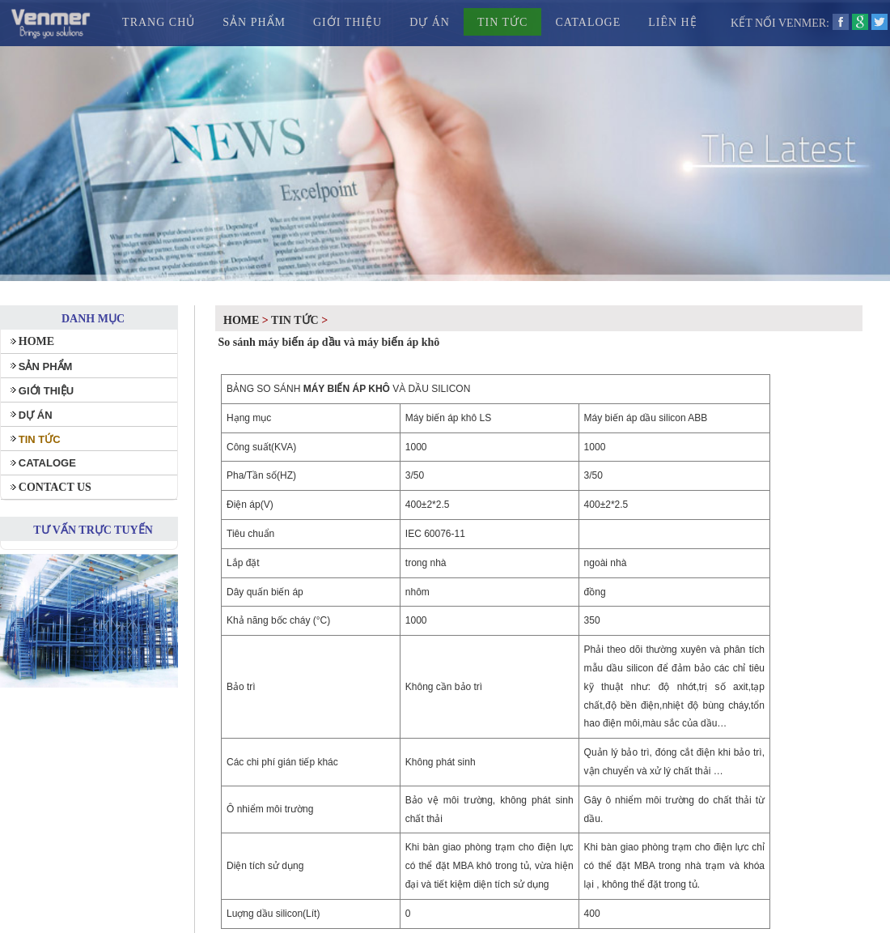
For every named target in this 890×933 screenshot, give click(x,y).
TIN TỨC (502, 22)
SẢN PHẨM (254, 22)
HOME (36, 341)
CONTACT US (55, 487)
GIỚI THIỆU (347, 22)
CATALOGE (588, 22)
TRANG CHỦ (158, 22)
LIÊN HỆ (672, 22)
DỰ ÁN (429, 22)
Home (241, 320)
